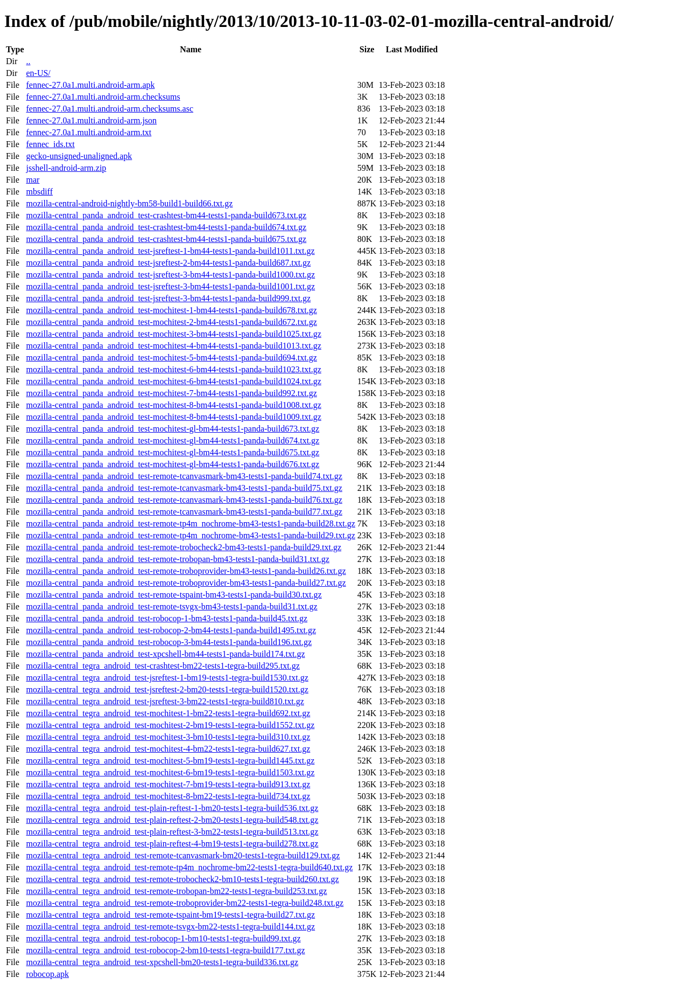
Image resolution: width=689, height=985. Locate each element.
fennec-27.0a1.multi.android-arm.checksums (103, 96)
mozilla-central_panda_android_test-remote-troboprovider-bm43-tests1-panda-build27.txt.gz (186, 582)
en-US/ (38, 73)
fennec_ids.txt (50, 144)
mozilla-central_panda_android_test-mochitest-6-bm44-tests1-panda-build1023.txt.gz (173, 369)
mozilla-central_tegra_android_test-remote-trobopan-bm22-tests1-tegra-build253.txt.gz (176, 891)
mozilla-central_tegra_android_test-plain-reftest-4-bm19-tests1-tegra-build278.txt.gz (172, 843)
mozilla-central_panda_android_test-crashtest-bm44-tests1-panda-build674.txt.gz (166, 227)
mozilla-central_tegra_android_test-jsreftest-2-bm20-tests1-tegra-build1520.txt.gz (167, 689)
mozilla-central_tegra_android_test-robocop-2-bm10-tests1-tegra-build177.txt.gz (165, 950)
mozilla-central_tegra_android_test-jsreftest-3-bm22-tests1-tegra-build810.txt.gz (165, 701)
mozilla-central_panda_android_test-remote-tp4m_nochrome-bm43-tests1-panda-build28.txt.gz (190, 523)
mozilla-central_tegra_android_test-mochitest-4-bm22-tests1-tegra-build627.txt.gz (168, 748)
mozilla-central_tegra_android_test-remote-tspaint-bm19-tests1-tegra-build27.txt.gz (170, 914)
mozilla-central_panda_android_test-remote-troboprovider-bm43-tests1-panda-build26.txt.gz (186, 570)
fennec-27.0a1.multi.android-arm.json (91, 120)
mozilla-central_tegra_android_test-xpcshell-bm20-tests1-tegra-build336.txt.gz (162, 962)
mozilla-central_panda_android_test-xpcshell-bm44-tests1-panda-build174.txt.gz (165, 653)
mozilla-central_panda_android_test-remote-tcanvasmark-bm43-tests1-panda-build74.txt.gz (184, 476)
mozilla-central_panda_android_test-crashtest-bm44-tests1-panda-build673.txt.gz (166, 215)
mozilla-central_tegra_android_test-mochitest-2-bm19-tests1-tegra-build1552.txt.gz (170, 725)
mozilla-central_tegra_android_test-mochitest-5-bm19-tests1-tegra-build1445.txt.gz (170, 760)
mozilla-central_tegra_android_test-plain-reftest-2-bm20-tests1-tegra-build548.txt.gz (172, 819)
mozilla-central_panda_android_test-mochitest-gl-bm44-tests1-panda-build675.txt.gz (172, 452)
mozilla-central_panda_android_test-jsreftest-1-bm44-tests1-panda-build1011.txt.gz (170, 250)
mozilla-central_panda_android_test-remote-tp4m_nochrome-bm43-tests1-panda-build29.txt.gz (190, 535)
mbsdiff (39, 191)
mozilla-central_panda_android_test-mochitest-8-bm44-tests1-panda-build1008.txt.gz (173, 405)
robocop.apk (47, 974)
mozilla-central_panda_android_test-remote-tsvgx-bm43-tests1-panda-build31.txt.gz (171, 606)
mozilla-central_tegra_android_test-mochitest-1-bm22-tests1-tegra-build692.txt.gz (168, 713)
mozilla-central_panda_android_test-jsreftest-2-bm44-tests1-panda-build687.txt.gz (168, 262)
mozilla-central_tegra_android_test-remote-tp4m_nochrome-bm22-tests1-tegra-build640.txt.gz (189, 867)
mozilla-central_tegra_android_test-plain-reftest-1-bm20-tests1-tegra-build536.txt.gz (172, 808)
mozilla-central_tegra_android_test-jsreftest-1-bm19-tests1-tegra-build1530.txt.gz (167, 677)
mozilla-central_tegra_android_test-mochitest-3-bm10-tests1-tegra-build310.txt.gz (168, 736)
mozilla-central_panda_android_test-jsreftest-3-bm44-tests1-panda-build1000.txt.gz (170, 274)
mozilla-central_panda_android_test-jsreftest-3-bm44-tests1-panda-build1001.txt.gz (170, 286)
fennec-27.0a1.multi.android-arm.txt (88, 132)
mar (32, 179)
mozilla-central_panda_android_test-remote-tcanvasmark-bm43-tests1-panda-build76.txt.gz (184, 499)
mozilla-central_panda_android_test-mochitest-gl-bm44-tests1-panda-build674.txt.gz (172, 440)
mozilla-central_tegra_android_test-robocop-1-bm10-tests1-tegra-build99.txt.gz (163, 938)
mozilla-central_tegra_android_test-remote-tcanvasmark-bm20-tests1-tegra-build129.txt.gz (183, 855)
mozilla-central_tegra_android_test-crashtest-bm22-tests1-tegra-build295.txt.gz (162, 665)
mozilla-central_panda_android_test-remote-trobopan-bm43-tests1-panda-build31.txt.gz (177, 559)
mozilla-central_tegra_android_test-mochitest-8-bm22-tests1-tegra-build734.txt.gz (168, 796)
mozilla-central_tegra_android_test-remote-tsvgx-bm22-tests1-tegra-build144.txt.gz (170, 926)
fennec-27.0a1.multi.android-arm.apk (90, 84)
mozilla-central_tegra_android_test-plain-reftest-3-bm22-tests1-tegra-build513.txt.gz (172, 831)
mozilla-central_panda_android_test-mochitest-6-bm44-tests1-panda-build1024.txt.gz (173, 381)
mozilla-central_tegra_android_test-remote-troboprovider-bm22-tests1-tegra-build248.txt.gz (184, 902)
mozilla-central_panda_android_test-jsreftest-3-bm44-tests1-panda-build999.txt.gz (168, 298)
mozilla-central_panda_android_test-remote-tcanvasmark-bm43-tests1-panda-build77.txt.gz (184, 511)
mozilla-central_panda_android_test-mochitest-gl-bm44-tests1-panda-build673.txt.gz (172, 428)
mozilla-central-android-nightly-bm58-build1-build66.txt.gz (129, 203)
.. (28, 61)
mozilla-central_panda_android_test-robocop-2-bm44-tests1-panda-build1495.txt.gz (171, 630)
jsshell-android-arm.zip (66, 167)
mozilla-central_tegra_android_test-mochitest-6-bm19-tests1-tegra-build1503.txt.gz (170, 772)
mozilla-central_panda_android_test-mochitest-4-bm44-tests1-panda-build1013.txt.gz (173, 345)
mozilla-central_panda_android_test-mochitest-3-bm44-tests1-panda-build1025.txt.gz (173, 333)
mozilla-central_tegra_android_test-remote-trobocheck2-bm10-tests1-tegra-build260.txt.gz (182, 879)
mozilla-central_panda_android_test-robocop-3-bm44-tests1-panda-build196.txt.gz (169, 642)
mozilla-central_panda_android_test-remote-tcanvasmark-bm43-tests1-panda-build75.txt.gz (184, 487)
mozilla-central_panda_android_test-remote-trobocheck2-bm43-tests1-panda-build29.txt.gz (183, 547)
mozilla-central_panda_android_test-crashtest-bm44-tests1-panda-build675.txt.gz (166, 239)
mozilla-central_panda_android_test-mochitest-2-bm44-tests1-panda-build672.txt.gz (171, 322)
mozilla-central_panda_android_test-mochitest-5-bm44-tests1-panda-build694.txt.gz (171, 357)
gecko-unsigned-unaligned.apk (79, 156)
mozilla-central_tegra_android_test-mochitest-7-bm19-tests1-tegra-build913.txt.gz (168, 784)
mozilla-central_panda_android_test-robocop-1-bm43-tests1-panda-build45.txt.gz (166, 618)
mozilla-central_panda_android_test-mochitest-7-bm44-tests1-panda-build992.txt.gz (171, 393)
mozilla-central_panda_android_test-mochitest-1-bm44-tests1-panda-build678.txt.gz (171, 310)
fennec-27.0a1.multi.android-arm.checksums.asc (109, 108)
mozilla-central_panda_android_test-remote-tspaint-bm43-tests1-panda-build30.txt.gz (173, 594)
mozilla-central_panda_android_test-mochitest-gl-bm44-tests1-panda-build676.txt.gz (172, 464)
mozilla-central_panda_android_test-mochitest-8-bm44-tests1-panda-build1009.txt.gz (173, 416)
